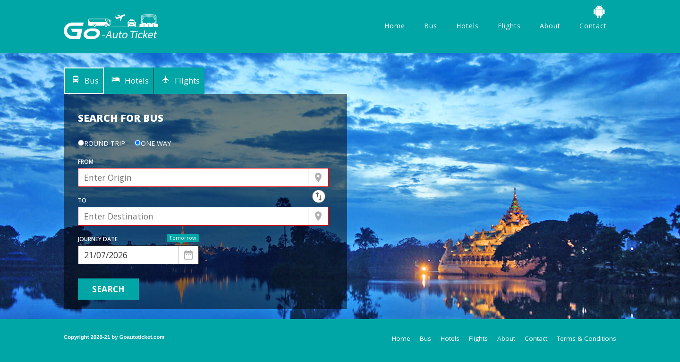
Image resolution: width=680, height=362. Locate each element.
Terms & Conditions (586, 338)
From (86, 162)
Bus (430, 25)
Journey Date (98, 239)
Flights (509, 25)
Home (394, 25)
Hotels (467, 25)
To (82, 200)
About (550, 25)
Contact (593, 25)
